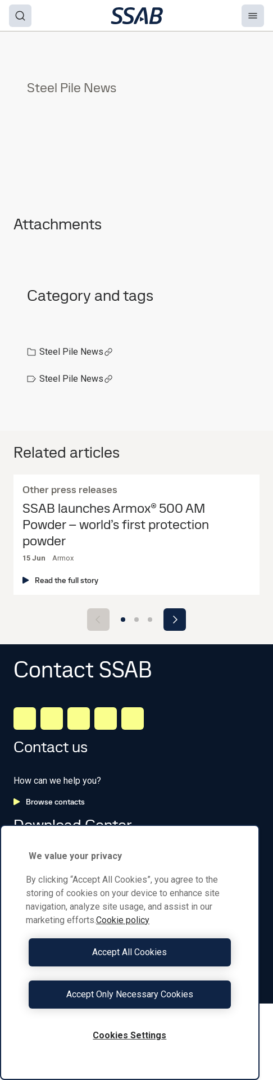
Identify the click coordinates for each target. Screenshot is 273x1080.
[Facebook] (51, 718)
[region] (130, 952)
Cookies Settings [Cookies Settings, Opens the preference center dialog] (129, 1035)
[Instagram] (78, 718)
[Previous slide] (98, 619)
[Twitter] (105, 718)
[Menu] (253, 15)
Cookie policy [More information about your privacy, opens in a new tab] (122, 920)
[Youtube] (132, 718)
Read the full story (60, 580)
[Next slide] (174, 619)
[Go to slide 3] (150, 619)
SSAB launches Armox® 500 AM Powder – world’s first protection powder (115, 524)
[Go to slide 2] (136, 619)
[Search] (20, 15)
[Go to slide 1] (123, 619)
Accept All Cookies (129, 952)
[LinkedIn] (24, 718)
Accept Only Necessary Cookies (129, 994)
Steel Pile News (76, 351)
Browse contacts (49, 802)
